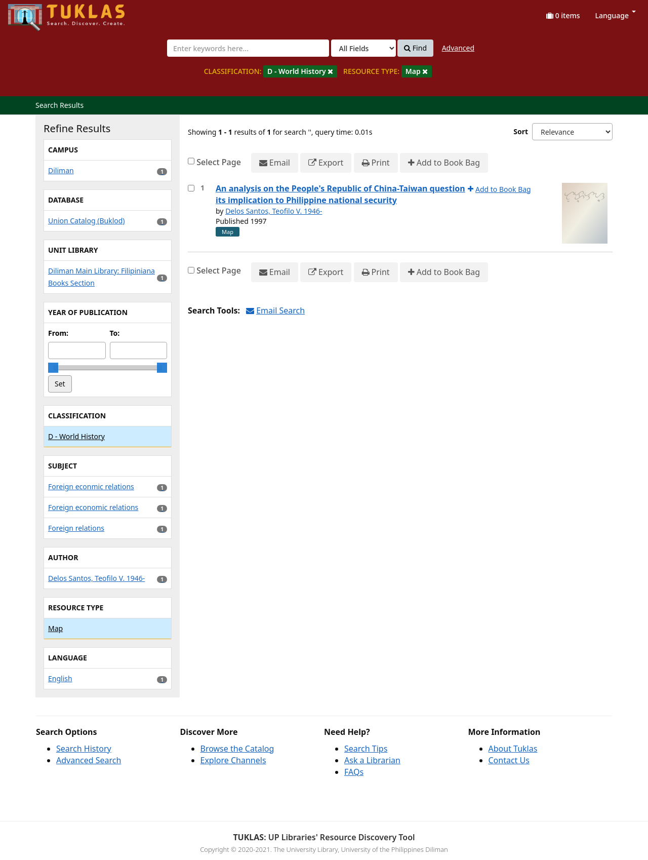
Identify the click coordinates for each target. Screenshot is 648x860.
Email (274, 163)
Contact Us (509, 760)
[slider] (53, 368)
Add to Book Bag (444, 163)
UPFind (33, 13)
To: (115, 333)
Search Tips (365, 748)
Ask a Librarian (372, 760)
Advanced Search (88, 760)
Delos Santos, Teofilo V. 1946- (273, 211)
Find (415, 48)
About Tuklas (513, 748)
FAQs (353, 771)
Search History (83, 748)
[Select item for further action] (191, 188)
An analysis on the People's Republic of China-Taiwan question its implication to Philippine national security (340, 194)
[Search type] (363, 48)
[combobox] (248, 48)
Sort (520, 131)
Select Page (218, 162)
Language (615, 15)
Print (376, 163)
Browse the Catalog (237, 748)
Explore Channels (233, 760)
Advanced (458, 48)
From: (58, 333)
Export (325, 163)
